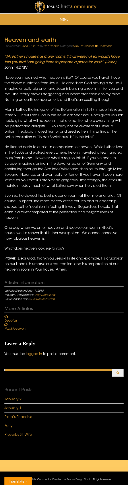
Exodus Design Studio (79, 479)
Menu (64, 19)
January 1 (12, 408)
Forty (8, 425)
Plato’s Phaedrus (18, 416)
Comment (104, 46)
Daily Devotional (83, 46)
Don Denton (51, 46)
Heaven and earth (43, 299)
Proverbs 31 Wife (18, 434)
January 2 (12, 399)
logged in (34, 353)
